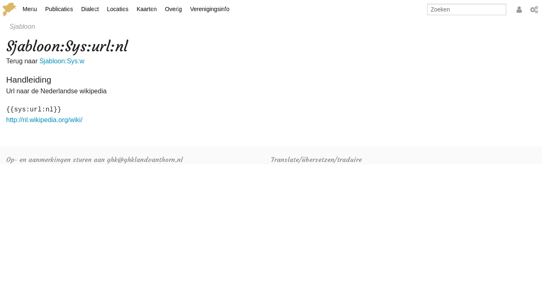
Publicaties (59, 9)
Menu (30, 9)
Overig (173, 9)
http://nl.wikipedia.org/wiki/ (44, 119)
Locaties (118, 9)
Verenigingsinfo (210, 9)
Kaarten (147, 9)
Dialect (90, 9)
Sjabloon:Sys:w (61, 61)
